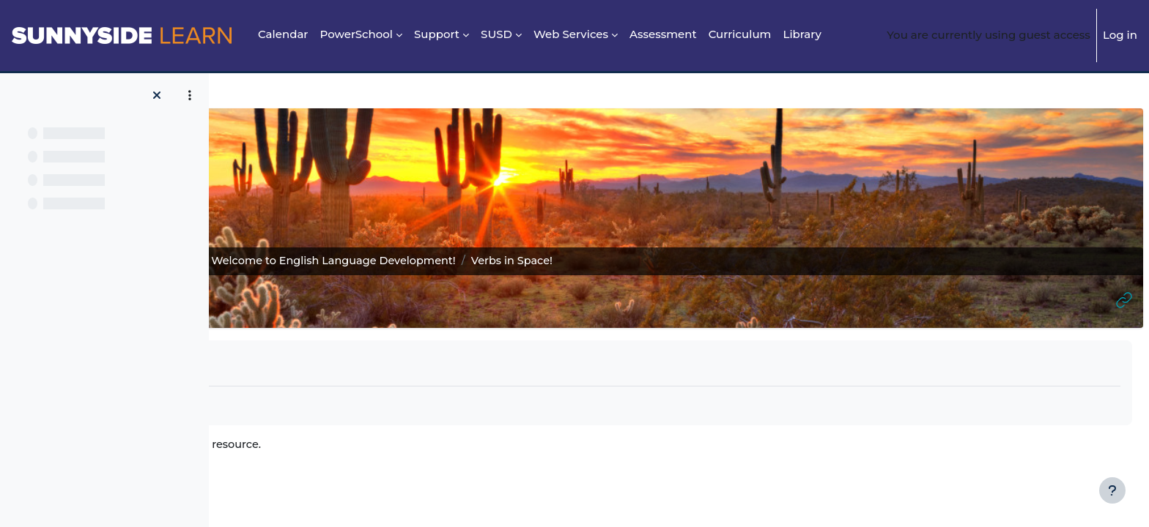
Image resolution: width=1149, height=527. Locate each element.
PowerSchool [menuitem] (357, 34)
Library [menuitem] (802, 34)
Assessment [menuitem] (663, 34)
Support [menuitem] (436, 34)
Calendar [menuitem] (283, 34)
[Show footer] (1112, 490)
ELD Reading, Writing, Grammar (321, 261)
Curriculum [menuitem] (740, 34)
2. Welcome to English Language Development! (559, 261)
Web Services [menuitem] (570, 34)
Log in (1120, 35)
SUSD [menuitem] (496, 34)
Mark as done (288, 362)
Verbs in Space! (327, 445)
